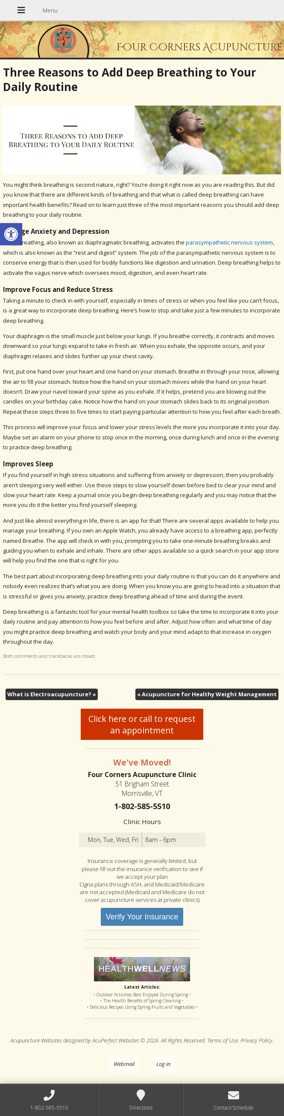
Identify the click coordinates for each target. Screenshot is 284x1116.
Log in (163, 1064)
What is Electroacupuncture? (51, 694)
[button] (11, 234)
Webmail (124, 1064)
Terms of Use (222, 1040)
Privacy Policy (256, 1040)
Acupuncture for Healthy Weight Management (207, 694)
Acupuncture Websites (36, 1040)
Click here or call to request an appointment (142, 724)
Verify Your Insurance (141, 917)
